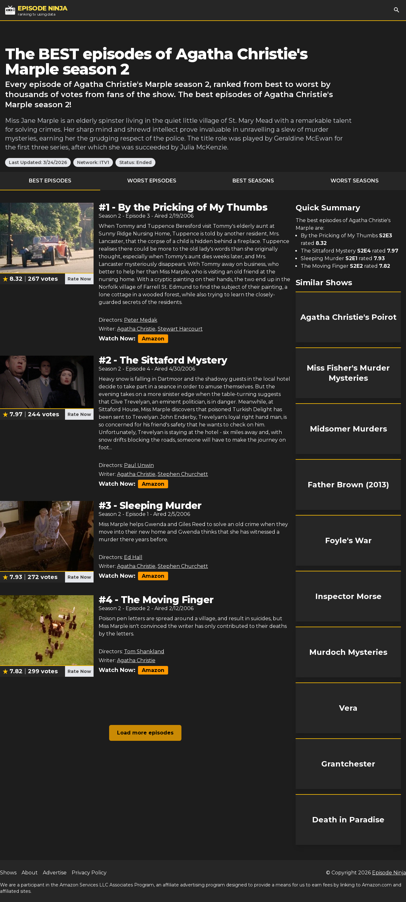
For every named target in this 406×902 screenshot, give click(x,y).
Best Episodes (50, 181)
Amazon (153, 339)
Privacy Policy (89, 873)
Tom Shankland (144, 652)
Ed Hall (133, 557)
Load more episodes (145, 733)
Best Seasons (253, 181)
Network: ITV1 (93, 162)
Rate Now (79, 279)
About (30, 873)
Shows (8, 873)
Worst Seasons (355, 181)
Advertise (55, 873)
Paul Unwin (139, 465)
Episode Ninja (389, 873)
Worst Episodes (151, 181)
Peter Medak (140, 320)
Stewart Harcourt (180, 329)
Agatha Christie (136, 329)
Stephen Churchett (183, 474)
